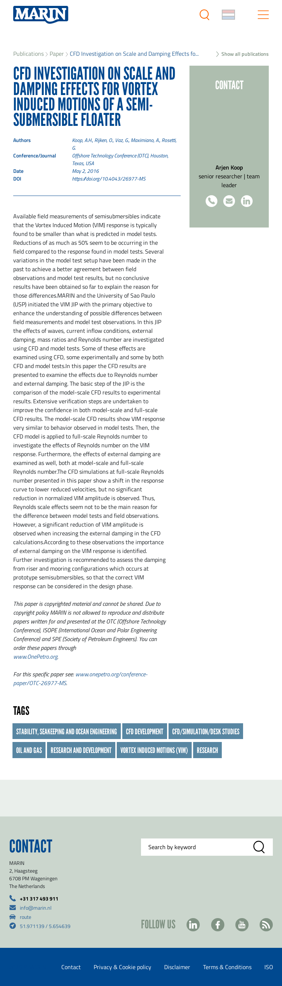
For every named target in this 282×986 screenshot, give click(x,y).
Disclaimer (177, 967)
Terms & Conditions (227, 967)
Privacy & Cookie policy (122, 967)
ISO (268, 967)
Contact (71, 967)
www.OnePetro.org (35, 656)
